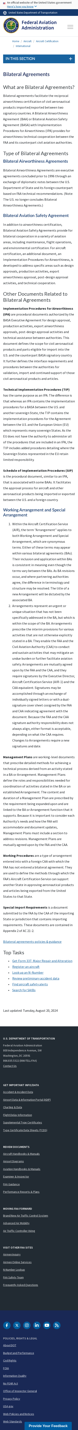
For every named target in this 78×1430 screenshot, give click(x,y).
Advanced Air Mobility (16, 1223)
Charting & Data (12, 1107)
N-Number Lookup (14, 1270)
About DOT (9, 1345)
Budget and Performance (18, 1353)
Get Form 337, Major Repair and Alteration (42, 961)
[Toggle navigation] (70, 27)
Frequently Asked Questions (20, 1285)
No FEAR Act (10, 1383)
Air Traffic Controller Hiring (19, 1231)
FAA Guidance (11, 1184)
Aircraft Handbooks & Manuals (21, 1154)
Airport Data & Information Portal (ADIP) (27, 1100)
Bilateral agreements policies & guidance (32, 941)
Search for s (24, 990)
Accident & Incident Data (18, 1092)
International (23, 46)
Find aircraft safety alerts (30, 984)
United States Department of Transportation (33, 12)
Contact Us (10, 1066)
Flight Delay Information (17, 1115)
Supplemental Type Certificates (22, 1122)
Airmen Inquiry (12, 1254)
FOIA (6, 1368)
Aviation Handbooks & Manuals (21, 1169)
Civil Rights (9, 1360)
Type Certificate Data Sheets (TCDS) (25, 1130)
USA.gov (8, 1406)
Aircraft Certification (47, 41)
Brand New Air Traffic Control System (25, 1215)
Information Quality (14, 1376)
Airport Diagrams (13, 1161)
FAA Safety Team (13, 1277)
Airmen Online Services (17, 1262)
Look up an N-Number (27, 972)
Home (15, 41)
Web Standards (12, 1421)
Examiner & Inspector (16, 1176)
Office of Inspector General (20, 1391)
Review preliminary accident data (35, 978)
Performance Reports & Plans (21, 1192)
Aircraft (28, 41)
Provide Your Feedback (48, 1426)
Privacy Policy (11, 1399)
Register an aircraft (26, 967)
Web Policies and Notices (18, 1414)
